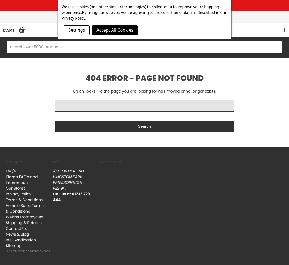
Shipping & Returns (24, 222)
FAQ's (11, 171)
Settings (76, 30)
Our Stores (15, 188)
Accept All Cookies (114, 30)
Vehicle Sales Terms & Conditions (25, 208)
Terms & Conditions (24, 200)
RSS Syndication (21, 240)
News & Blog (17, 234)
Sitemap (14, 245)
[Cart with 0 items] (12, 30)
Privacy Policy (19, 194)
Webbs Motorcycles (24, 217)
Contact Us (16, 228)
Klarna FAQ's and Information (22, 179)
